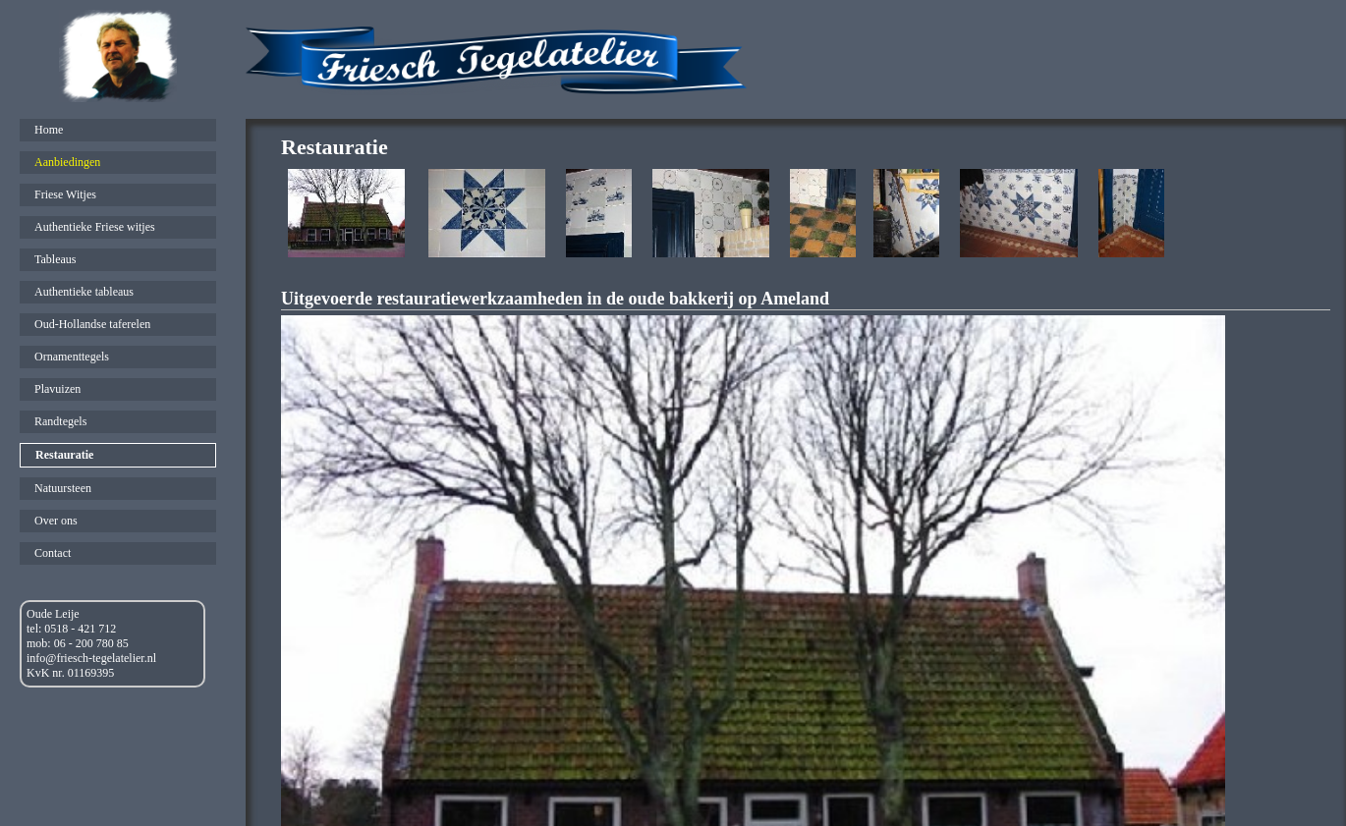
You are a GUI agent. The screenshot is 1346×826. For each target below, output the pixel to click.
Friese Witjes (65, 194)
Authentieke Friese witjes (94, 227)
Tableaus (55, 259)
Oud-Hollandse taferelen (92, 324)
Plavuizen (57, 389)
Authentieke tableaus (84, 292)
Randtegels (60, 421)
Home (48, 130)
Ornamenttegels (71, 356)
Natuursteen (62, 488)
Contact (52, 553)
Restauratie (64, 455)
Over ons (56, 520)
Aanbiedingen (67, 162)
